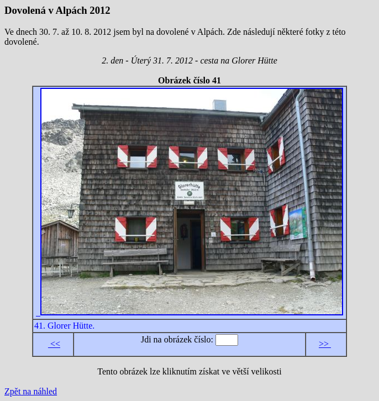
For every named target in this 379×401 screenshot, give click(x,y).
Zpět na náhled (30, 391)
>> (325, 344)
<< (54, 344)
